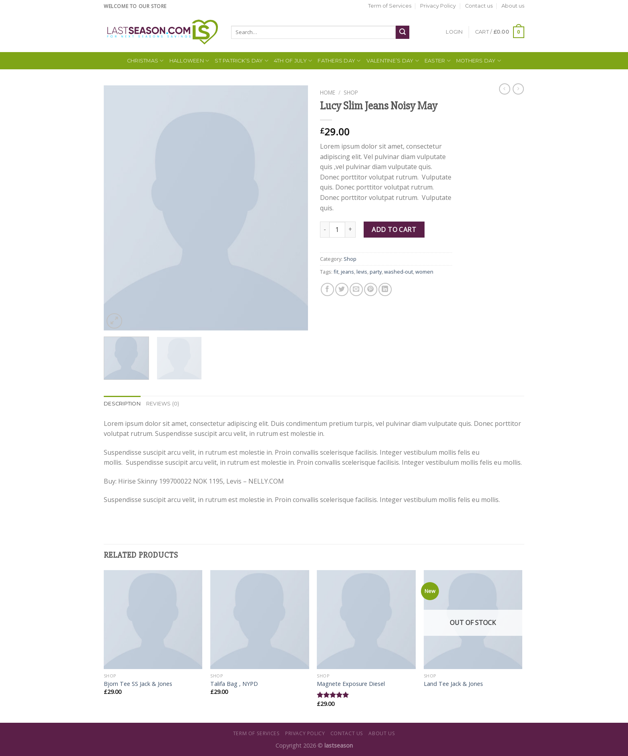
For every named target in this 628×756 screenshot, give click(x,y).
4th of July (293, 61)
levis (361, 271)
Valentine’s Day (392, 61)
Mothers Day (478, 61)
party (376, 271)
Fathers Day (339, 61)
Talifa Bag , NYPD (234, 683)
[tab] (122, 404)
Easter (438, 61)
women (424, 271)
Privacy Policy (438, 6)
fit (336, 271)
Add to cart (394, 229)
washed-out (398, 271)
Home (327, 92)
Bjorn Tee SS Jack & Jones (138, 683)
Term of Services (389, 6)
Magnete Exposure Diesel (351, 683)
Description (122, 404)
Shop (351, 92)
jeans (347, 271)
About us (512, 6)
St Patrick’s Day (241, 61)
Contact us (479, 6)
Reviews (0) (162, 404)
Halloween (189, 61)
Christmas (145, 61)
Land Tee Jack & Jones (453, 683)
